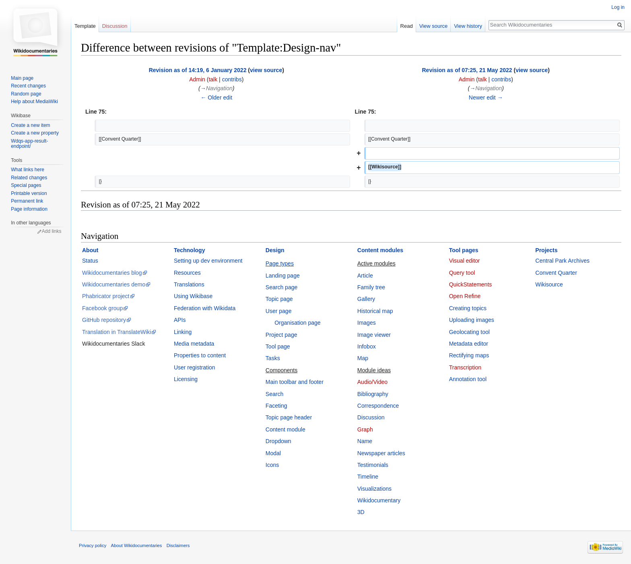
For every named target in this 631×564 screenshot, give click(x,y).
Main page (22, 78)
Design (275, 250)
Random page (26, 94)
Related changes (29, 177)
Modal (273, 453)
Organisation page (297, 322)
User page (279, 311)
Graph (365, 429)
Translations (189, 284)
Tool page (278, 346)
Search (274, 394)
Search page (281, 287)
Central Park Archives (562, 260)
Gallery (366, 299)
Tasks (273, 358)
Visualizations (374, 488)
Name (364, 441)
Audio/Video (372, 382)
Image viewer (374, 335)
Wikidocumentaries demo (113, 284)
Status (90, 260)
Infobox (366, 346)
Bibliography (372, 394)
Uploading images (471, 320)
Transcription (465, 367)
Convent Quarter (556, 273)
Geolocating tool (469, 332)
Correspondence (378, 405)
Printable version (29, 193)
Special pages (26, 185)
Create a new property (35, 133)
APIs (180, 320)
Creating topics (468, 308)
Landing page (283, 275)
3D (361, 512)
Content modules (380, 250)
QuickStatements (470, 284)
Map (362, 358)
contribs (232, 79)
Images (366, 322)
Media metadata (194, 343)
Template (85, 26)
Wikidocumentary (378, 500)
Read (406, 26)
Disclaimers (178, 545)
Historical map (375, 311)
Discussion (371, 417)
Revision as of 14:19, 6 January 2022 (198, 70)
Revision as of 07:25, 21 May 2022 (467, 70)
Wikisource (549, 284)
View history (468, 26)
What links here (27, 169)
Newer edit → (486, 97)
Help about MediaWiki (34, 101)
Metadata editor (468, 343)
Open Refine (465, 296)
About (90, 250)
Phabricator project (106, 296)
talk (212, 79)
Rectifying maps (469, 355)
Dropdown (278, 441)
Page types (280, 263)
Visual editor (464, 260)
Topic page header (289, 417)
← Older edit (216, 97)
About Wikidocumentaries (136, 545)
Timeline (367, 476)
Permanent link (27, 201)
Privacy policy (92, 545)
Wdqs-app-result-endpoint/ (29, 143)
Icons (272, 465)
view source (266, 70)
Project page (281, 335)
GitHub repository (104, 320)
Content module (285, 429)
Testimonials (372, 465)
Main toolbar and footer (295, 382)
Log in (618, 7)
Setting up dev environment (208, 260)
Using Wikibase (193, 296)
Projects (546, 250)
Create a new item (30, 125)
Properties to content (200, 355)
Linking (183, 332)
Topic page (279, 299)
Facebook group (102, 308)
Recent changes (28, 86)
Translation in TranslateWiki (116, 332)
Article (365, 275)
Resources (187, 273)
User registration (194, 367)
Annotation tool (468, 379)
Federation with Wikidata (204, 308)
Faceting (276, 405)
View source (433, 26)
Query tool (462, 273)
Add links (52, 231)
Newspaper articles (381, 453)
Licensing (186, 379)
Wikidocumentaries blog (112, 273)
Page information (29, 209)
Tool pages (463, 250)
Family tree (371, 287)
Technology (189, 250)
